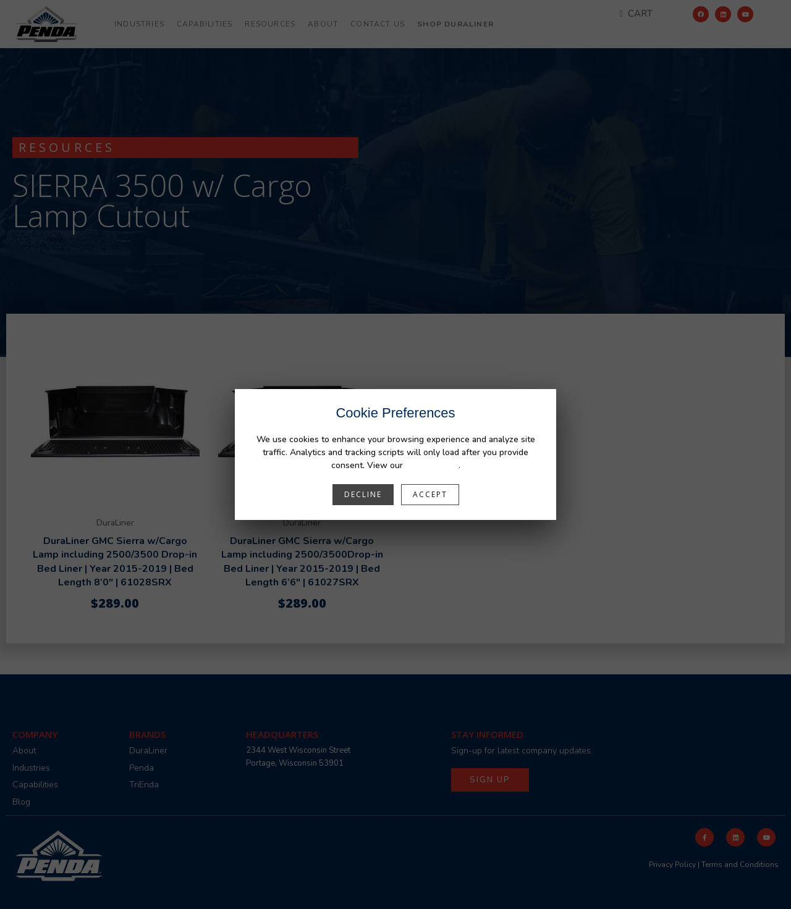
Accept (430, 494)
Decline (363, 494)
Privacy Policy (432, 465)
